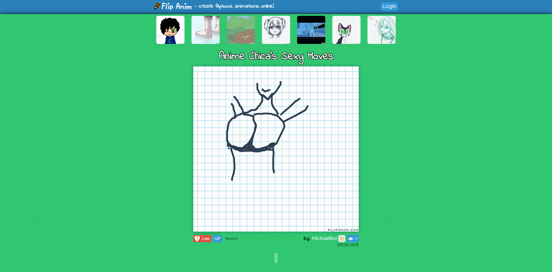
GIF (217, 238)
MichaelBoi (328, 238)
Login (389, 6)
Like (201, 238)
